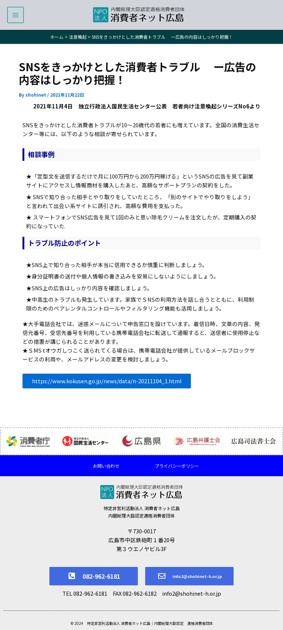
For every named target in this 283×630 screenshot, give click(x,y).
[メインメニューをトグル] (15, 17)
